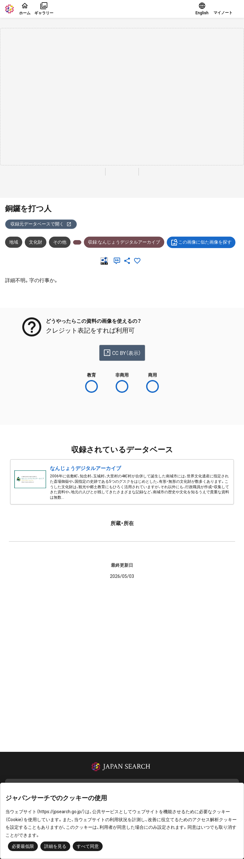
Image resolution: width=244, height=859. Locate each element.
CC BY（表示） (122, 353)
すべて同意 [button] (88, 846)
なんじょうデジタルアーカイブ (85, 468)
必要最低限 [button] (23, 846)
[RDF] (105, 261)
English (201, 8)
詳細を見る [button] (55, 846)
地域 (13, 242)
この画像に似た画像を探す (201, 242)
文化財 (35, 242)
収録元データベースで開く (40, 224)
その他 (59, 242)
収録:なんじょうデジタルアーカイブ (124, 242)
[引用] (118, 261)
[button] (226, 9)
